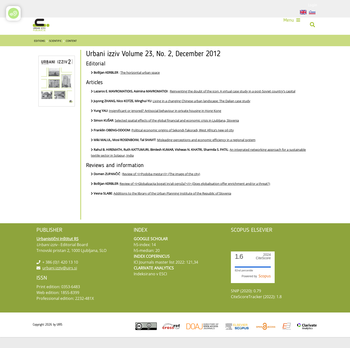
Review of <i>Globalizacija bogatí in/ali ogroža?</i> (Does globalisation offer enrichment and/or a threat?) (195, 194)
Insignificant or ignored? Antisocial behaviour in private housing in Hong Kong (165, 121)
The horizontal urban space (140, 83)
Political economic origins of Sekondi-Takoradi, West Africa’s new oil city (182, 141)
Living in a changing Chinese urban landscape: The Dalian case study (201, 112)
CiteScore (263, 267)
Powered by (256, 287)
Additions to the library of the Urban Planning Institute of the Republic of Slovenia (172, 204)
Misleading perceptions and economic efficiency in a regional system (206, 151)
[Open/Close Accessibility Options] (13, 13)
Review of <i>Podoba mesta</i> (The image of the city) (161, 185)
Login (312, 4)
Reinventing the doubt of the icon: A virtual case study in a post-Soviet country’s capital (232, 102)
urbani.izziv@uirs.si (59, 279)
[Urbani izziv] (43, 26)
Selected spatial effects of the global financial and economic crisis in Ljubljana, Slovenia (177, 131)
